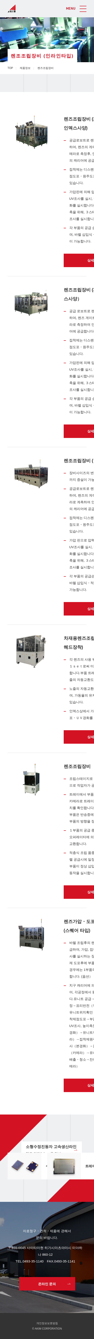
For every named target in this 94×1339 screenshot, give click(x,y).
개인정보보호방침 (47, 1323)
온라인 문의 (47, 1284)
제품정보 (25, 68)
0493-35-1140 (33, 1261)
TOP (10, 68)
